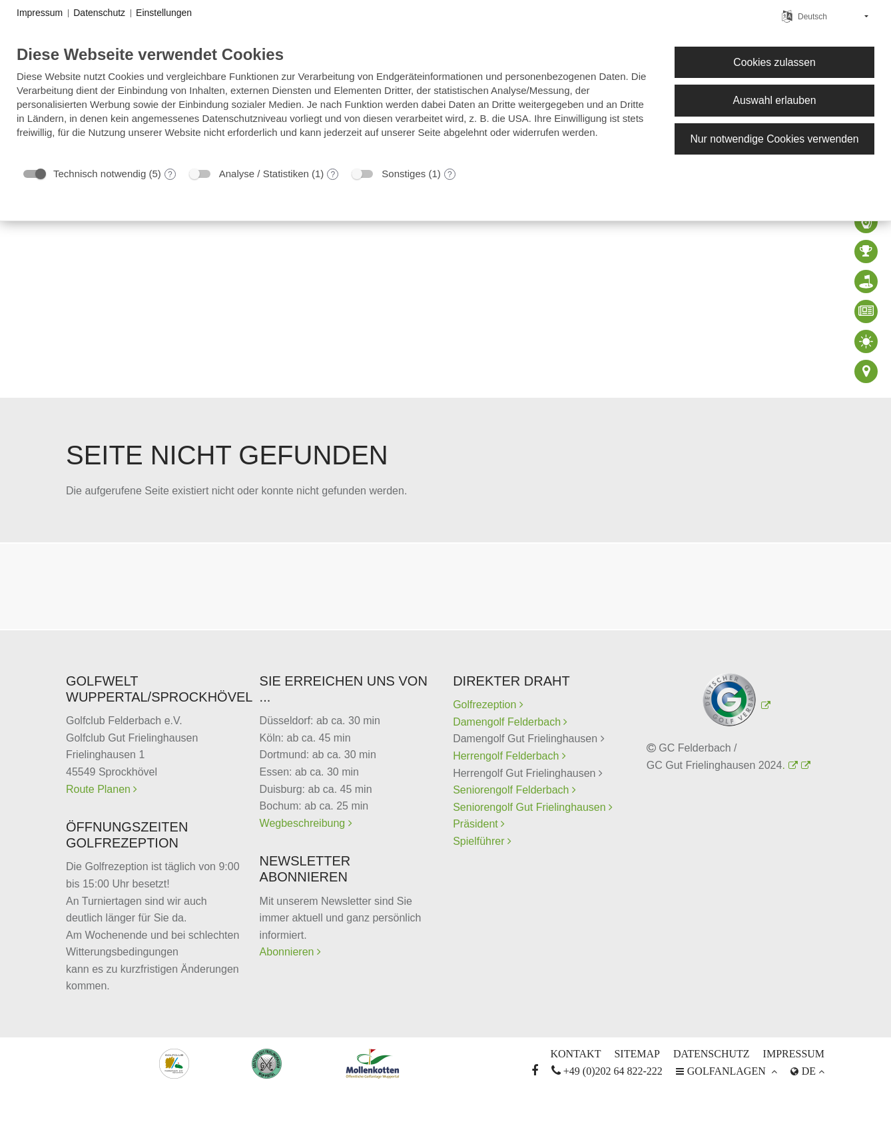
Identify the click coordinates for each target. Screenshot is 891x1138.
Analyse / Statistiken (264, 173)
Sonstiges (404, 173)
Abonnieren (288, 951)
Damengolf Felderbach (508, 722)
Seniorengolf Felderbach (512, 790)
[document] (335, 102)
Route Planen (99, 789)
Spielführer (480, 841)
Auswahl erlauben (774, 100)
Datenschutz (711, 1053)
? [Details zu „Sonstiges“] (449, 174)
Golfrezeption (488, 704)
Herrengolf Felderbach (507, 756)
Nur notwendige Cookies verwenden (774, 139)
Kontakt (575, 1053)
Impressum (793, 1053)
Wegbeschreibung (304, 823)
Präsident (477, 824)
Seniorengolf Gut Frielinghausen (531, 807)
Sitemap (636, 1053)
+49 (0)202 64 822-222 (607, 1071)
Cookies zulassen (774, 62)
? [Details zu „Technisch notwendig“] (170, 174)
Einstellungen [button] (164, 12)
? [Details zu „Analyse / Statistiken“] (333, 174)
